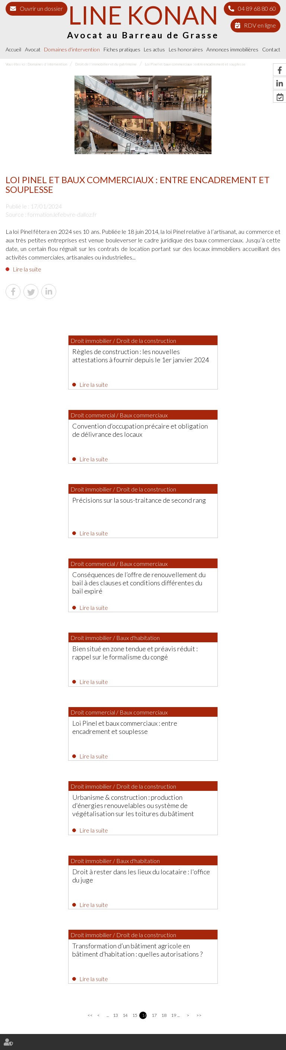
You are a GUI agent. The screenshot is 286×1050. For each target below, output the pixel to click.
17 (154, 726)
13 (115, 726)
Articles (220, 1031)
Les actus (154, 49)
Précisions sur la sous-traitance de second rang (71, 431)
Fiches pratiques (122, 49)
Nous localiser (150, 975)
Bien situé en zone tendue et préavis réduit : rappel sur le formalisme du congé (74, 507)
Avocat (33, 49)
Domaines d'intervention (72, 49)
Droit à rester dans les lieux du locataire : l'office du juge (207, 583)
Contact (271, 49)
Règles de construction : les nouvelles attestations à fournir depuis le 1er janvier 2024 (72, 359)
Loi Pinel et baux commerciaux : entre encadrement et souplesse (195, 64)
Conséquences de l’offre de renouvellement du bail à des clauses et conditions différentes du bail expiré (211, 435)
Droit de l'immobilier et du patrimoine (106, 64)
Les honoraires (186, 49)
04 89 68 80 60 (257, 8)
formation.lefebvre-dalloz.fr (62, 214)
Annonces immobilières (232, 49)
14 (125, 726)
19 (173, 726)
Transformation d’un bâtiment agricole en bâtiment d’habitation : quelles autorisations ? (139, 663)
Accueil (13, 49)
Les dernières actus (143, 772)
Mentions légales (97, 1031)
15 (134, 726)
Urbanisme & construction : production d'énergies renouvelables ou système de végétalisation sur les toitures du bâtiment (72, 587)
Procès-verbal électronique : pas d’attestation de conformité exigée (163, 801)
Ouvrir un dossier (41, 8)
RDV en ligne (260, 25)
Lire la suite (27, 269)
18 (163, 726)
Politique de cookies (190, 1031)
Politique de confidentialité (142, 1031)
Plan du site (65, 1031)
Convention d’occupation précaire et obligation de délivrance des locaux (201, 355)
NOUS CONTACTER (150, 960)
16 (144, 726)
